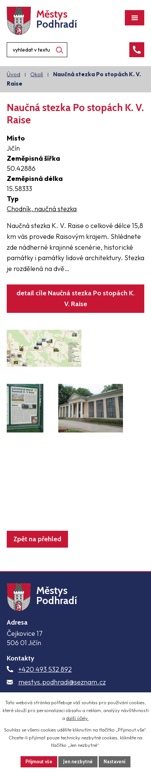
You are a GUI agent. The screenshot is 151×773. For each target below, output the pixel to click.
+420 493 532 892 (45, 669)
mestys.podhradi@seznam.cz (62, 682)
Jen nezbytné (78, 761)
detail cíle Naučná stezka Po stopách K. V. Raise (75, 298)
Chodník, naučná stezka (42, 208)
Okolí (36, 74)
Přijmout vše (38, 761)
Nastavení (115, 761)
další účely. (77, 718)
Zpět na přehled (37, 539)
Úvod (13, 74)
